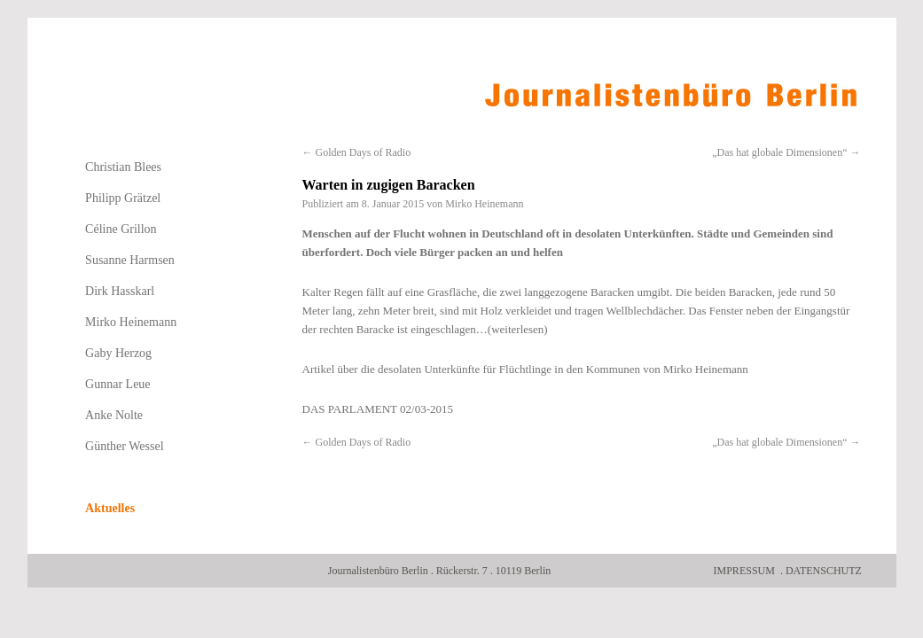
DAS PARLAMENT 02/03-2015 (377, 409)
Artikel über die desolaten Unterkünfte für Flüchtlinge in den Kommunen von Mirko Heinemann (525, 369)
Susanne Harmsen (130, 260)
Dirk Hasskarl (119, 291)
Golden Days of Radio (356, 152)
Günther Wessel (124, 446)
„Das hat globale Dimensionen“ (786, 152)
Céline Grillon (121, 229)
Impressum (744, 570)
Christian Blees (123, 167)
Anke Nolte (114, 415)
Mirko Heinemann (484, 204)
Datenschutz (824, 570)
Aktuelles (110, 508)
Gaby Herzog (118, 353)
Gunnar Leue (117, 384)
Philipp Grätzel (122, 198)
